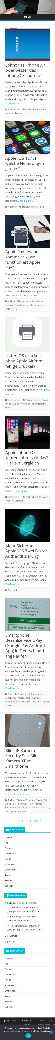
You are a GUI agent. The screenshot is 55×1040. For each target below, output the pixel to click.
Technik (11, 301)
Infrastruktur (11, 853)
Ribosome (44, 1020)
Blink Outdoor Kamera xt (37, 807)
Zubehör (9, 885)
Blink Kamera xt (37, 803)
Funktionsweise (27, 301)
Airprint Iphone (27, 403)
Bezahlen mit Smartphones (30, 694)
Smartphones (14, 109)
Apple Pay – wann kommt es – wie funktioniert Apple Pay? (22, 259)
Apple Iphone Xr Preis (36, 109)
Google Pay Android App (16, 697)
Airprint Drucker (33, 400)
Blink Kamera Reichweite (16, 803)
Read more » (12, 103)
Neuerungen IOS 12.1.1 (33, 206)
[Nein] (51, 1032)
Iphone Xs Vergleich (14, 500)
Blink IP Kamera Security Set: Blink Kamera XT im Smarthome (22, 758)
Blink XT (26, 811)
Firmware (9, 848)
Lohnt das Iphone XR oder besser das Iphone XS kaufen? (25, 70)
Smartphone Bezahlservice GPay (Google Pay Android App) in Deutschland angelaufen (25, 645)
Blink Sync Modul (13, 811)
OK (28, 1036)
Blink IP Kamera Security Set (33, 800)
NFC (15, 308)
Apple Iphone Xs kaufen (37, 497)
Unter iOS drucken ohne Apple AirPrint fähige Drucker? (24, 361)
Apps (10, 694)
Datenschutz (11, 935)
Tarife (7, 875)
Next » (37, 820)
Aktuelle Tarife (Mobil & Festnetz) (21, 902)
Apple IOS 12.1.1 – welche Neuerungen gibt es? (24, 163)
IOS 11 (8, 858)
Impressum (10, 941)
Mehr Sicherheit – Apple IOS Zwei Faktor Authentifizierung (26, 551)
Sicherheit (12, 590)
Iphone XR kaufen (13, 113)
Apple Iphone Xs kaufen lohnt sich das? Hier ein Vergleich (26, 458)
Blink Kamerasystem (14, 807)
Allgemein (12, 206)
